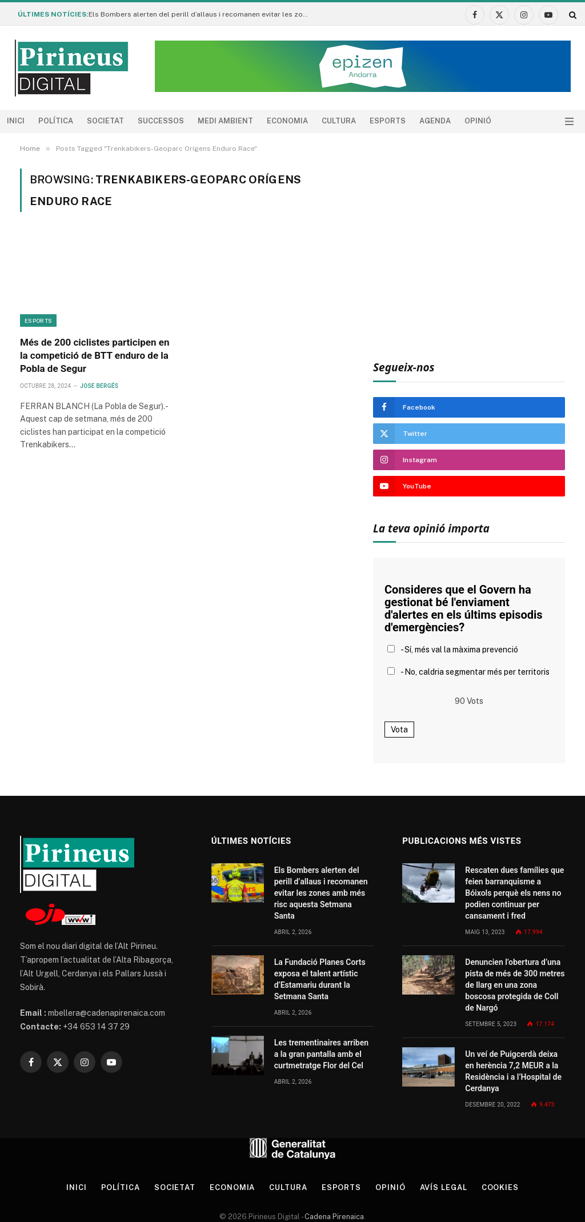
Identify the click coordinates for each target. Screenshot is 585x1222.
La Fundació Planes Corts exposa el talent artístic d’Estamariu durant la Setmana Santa (320, 979)
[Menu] (569, 121)
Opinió (477, 121)
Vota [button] (399, 729)
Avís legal (443, 1187)
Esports (388, 121)
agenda (435, 121)
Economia (287, 121)
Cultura (339, 121)
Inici (16, 121)
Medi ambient (225, 121)
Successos (161, 121)
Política (55, 121)
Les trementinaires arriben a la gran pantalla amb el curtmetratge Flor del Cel (321, 1054)
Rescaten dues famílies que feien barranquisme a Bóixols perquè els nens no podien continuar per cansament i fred (514, 893)
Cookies (500, 1187)
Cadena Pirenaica (333, 1216)
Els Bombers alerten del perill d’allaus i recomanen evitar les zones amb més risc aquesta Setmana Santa (203, 14)
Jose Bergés (99, 386)
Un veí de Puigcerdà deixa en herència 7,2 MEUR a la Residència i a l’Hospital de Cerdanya (513, 1071)
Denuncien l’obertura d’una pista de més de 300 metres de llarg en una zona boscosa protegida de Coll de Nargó (514, 984)
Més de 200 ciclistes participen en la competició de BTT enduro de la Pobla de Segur (94, 355)
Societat (105, 121)
